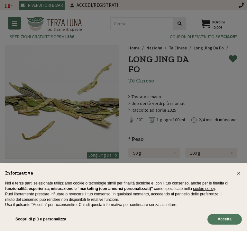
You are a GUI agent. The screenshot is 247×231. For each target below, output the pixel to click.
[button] (238, 173)
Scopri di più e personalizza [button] (40, 219)
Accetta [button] (225, 219)
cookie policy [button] (204, 188)
